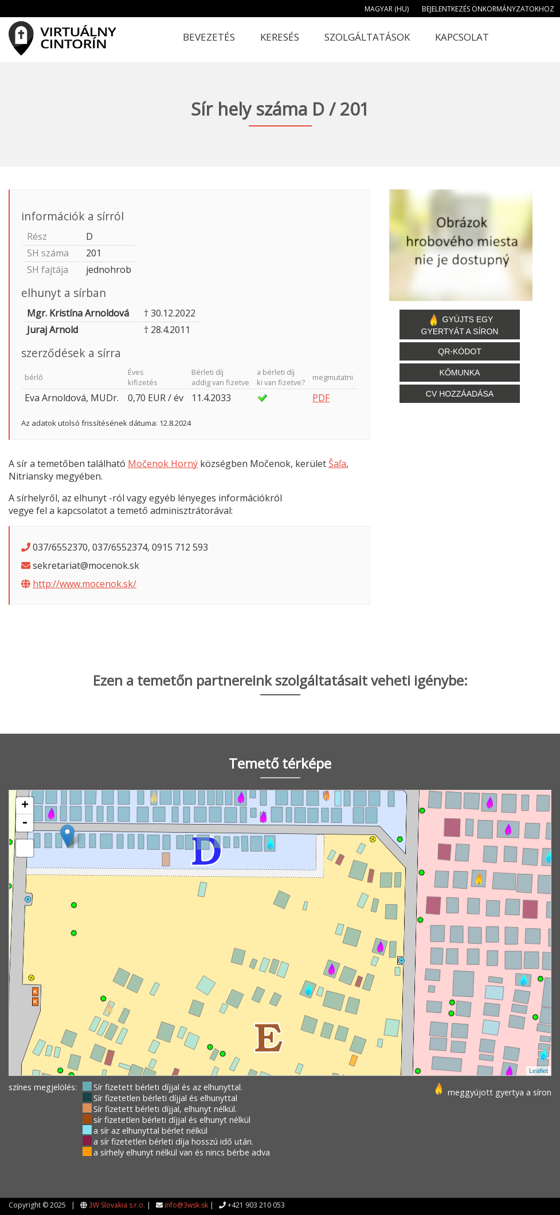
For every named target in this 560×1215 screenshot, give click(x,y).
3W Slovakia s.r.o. (117, 1205)
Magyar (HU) (387, 9)
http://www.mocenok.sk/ (84, 583)
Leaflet (538, 1070)
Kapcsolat (462, 36)
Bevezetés (209, 36)
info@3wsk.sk (186, 1205)
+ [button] (25, 805)
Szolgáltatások (367, 36)
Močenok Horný (163, 463)
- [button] (25, 823)
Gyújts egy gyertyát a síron (460, 324)
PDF (321, 397)
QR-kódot (459, 351)
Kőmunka (460, 372)
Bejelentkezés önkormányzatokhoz (488, 9)
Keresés (279, 36)
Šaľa (337, 463)
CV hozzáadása (460, 393)
